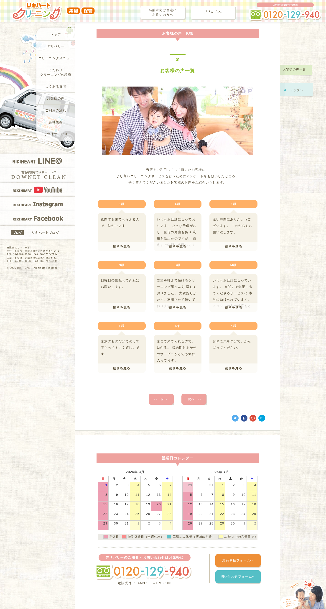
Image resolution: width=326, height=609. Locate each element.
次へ (195, 399)
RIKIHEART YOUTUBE (37, 189)
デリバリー (56, 46)
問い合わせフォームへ (238, 576)
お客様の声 (56, 98)
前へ (160, 399)
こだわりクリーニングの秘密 (56, 72)
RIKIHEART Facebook (37, 218)
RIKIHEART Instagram (37, 204)
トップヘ (293, 89)
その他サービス (55, 134)
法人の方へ (213, 12)
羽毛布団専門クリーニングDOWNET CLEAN (37, 175)
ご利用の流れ (55, 110)
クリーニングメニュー (55, 58)
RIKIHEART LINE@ (37, 161)
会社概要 (56, 122)
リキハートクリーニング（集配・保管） (53, 8)
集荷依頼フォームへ (238, 560)
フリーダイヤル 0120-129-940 (142, 571)
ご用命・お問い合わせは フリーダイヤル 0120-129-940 (285, 12)
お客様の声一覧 (294, 69)
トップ (56, 34)
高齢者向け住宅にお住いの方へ (163, 12)
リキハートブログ (37, 232)
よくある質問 (55, 86)
